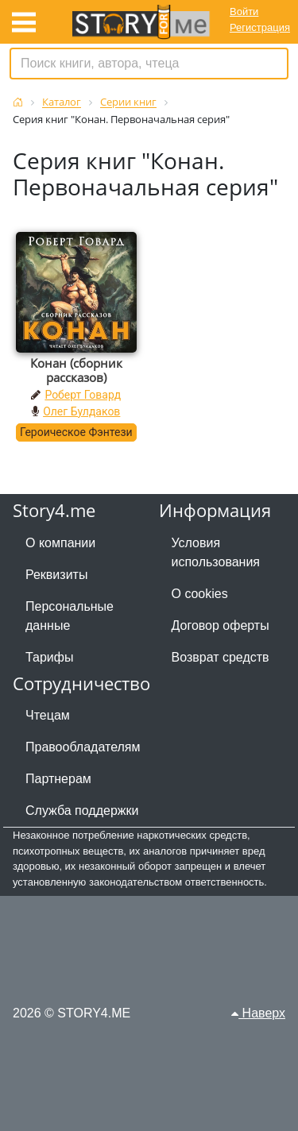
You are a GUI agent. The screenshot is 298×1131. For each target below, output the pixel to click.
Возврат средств (220, 657)
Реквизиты (56, 574)
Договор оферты (220, 625)
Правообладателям (83, 747)
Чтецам (47, 715)
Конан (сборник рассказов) (76, 370)
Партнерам (58, 779)
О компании (60, 543)
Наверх (258, 1013)
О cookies (200, 593)
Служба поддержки (81, 810)
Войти (244, 11)
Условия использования (216, 552)
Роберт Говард (83, 394)
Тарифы (49, 657)
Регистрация (260, 27)
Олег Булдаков (81, 411)
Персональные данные (69, 616)
